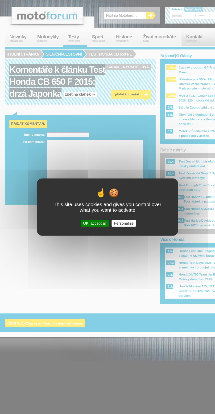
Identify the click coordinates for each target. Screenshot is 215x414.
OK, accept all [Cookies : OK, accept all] (95, 223)
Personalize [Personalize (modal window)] (124, 223)
